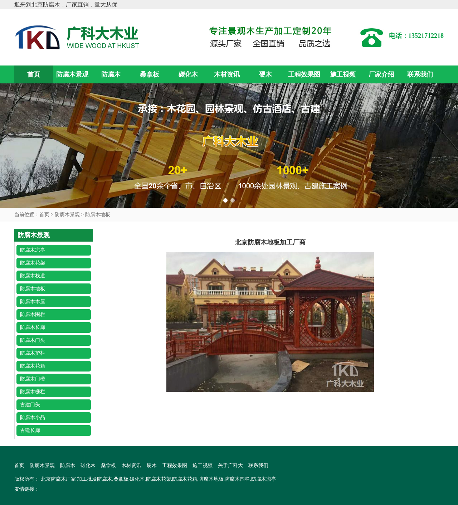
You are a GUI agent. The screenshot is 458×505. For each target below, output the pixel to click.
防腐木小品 (32, 417)
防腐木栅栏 (32, 391)
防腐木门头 (32, 340)
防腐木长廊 (32, 327)
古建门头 (30, 404)
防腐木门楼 (32, 379)
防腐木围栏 (32, 314)
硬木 (265, 74)
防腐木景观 (72, 74)
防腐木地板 (97, 214)
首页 (33, 74)
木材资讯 (227, 74)
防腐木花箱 (32, 366)
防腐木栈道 (32, 275)
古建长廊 (30, 430)
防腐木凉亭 (32, 250)
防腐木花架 (32, 263)
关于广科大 (230, 465)
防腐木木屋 (32, 301)
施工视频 (343, 74)
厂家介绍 (381, 74)
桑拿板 (149, 74)
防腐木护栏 (32, 353)
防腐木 (111, 74)
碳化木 (188, 74)
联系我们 (420, 74)
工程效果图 (304, 74)
